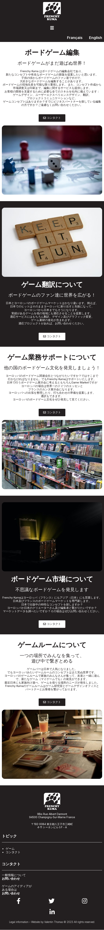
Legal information (18, 921)
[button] (52, 27)
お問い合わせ (11, 878)
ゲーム (10, 848)
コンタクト (13, 852)
